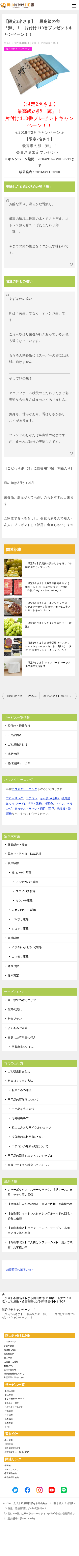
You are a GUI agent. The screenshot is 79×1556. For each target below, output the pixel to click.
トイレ (60, 803)
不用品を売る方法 (23, 1109)
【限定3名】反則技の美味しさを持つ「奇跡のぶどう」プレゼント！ (48, 565)
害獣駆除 (13, 938)
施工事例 (8, 1358)
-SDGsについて (11, 1469)
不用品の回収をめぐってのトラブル (30, 1155)
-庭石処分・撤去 (11, 1403)
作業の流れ (15, 1009)
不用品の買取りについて (23, 1099)
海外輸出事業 (20, 1118)
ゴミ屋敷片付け (17, 744)
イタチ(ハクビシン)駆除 (27, 947)
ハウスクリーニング (24, 789)
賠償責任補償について (14, 1374)
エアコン (31, 798)
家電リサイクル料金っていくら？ (29, 1165)
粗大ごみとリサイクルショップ (31, 1127)
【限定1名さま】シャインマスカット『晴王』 (48, 625)
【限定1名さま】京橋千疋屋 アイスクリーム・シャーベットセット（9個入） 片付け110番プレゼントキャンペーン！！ (48, 646)
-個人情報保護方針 (12, 1448)
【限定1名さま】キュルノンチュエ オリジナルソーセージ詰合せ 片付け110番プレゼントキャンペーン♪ (47, 607)
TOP (37, 1299)
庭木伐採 (13, 966)
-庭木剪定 (8, 1423)
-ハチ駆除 (8, 1415)
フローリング (14, 798)
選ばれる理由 (10, 1350)
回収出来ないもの (23, 1046)
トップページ (10, 1342)
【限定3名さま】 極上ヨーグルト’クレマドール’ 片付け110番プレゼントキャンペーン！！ (59, 696)
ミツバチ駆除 (24, 900)
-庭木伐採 (8, 1419)
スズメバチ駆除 (25, 891)
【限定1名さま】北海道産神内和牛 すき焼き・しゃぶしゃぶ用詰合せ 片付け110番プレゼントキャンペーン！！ (47, 587)
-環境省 (7, 1465)
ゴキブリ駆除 (20, 919)
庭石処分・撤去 (17, 844)
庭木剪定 (13, 975)
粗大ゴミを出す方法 (20, 1080)
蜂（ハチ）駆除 (21, 872)
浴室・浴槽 (35, 803)
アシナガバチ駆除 (27, 882)
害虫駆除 (13, 863)
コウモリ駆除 (20, 956)
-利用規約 (8, 1444)
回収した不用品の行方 (22, 1037)
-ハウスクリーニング (13, 1407)
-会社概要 (8, 1440)
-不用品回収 (9, 1391)
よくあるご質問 (17, 1028)
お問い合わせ (10, 1369)
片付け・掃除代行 (19, 725)
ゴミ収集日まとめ (19, 1071)
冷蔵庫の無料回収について (29, 1136)
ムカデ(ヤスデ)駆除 (24, 909)
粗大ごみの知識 (21, 1090)
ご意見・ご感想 (11, 1362)
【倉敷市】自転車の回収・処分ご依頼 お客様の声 (40, 1204)
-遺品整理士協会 (11, 1477)
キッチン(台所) (49, 798)
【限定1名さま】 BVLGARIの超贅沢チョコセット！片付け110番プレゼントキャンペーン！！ (23, 696)
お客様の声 (9, 1354)
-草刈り (7, 1427)
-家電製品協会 (10, 1473)
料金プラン (15, 1018)
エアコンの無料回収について (30, 1146)
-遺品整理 (8, 1395)
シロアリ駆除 (20, 928)
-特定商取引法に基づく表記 (16, 1452)
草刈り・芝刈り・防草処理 (25, 853)
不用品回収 (15, 735)
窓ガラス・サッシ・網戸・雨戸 (34, 808)
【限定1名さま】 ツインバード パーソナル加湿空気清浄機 (48, 664)
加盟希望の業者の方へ (20, 1270)
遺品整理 (13, 753)
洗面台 (49, 803)
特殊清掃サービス (19, 763)
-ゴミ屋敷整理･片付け (14, 1399)
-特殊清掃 (8, 1411)
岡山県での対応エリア (22, 1000)
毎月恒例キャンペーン (18, 48)
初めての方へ (10, 1346)
